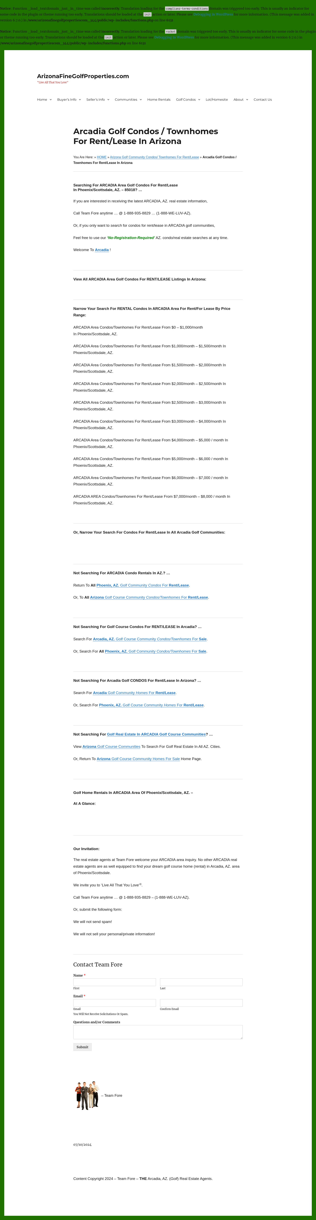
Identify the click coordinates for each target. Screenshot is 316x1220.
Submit (82, 1047)
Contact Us (263, 99)
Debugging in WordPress (213, 14)
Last (162, 988)
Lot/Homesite (217, 99)
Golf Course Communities (111, 746)
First (76, 988)
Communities (126, 99)
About (239, 99)
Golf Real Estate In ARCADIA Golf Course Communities (156, 734)
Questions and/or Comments (96, 1022)
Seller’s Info (95, 99)
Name (79, 975)
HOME (102, 157)
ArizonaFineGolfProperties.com (83, 76)
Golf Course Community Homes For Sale (138, 759)
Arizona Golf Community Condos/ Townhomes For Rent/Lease (154, 157)
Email (79, 996)
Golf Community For (143, 585)
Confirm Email (169, 1009)
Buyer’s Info (66, 99)
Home (42, 99)
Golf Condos (186, 99)
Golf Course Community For (149, 597)
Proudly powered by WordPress (101, 1206)
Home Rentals (158, 99)
